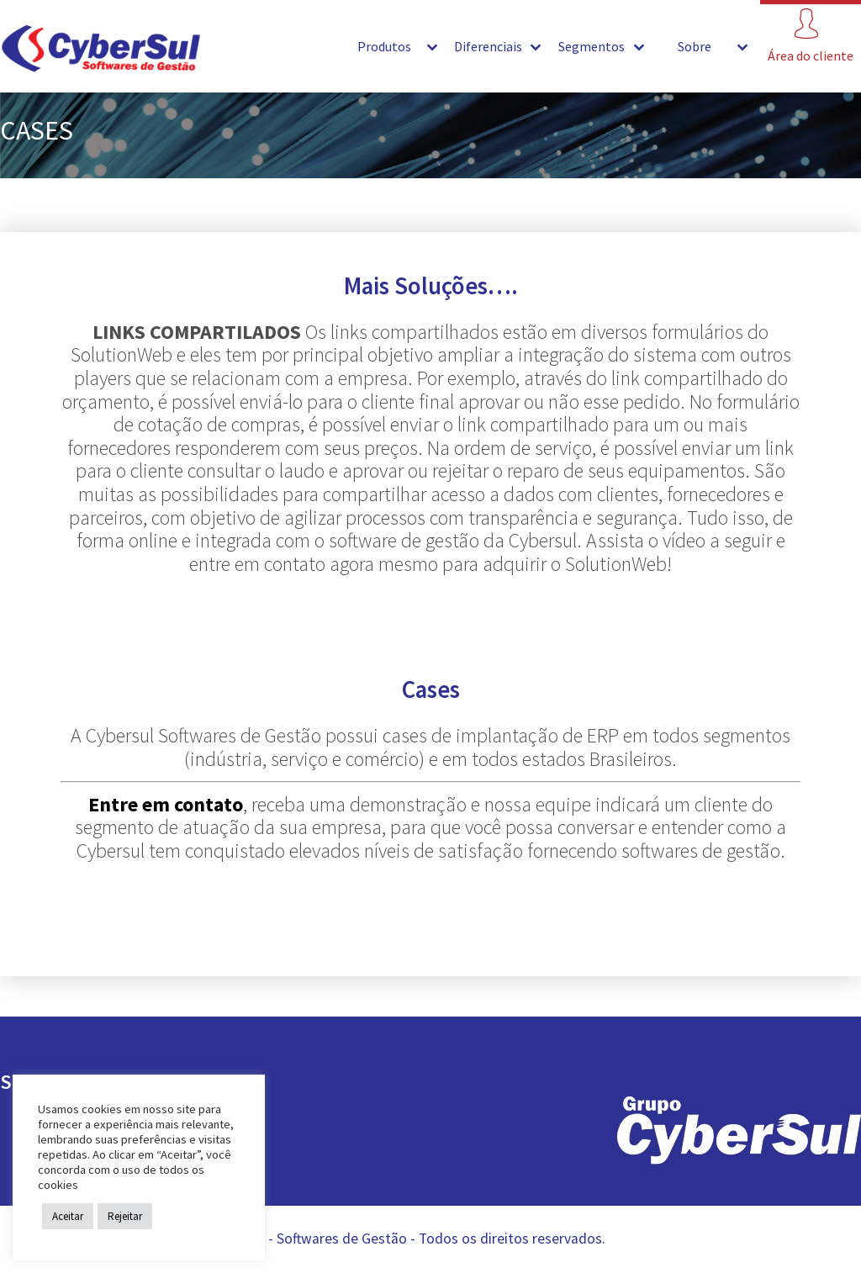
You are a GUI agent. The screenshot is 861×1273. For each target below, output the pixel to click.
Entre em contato (165, 804)
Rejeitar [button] (125, 1216)
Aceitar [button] (67, 1216)
